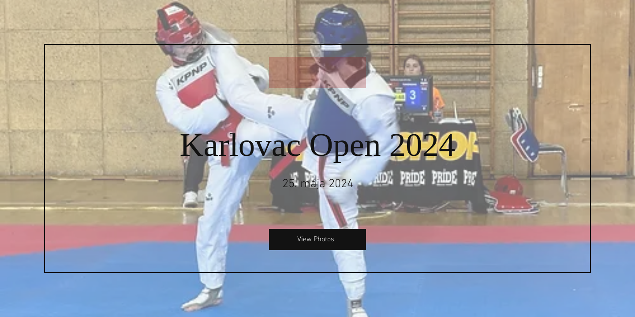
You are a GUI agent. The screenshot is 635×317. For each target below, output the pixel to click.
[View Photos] (317, 239)
